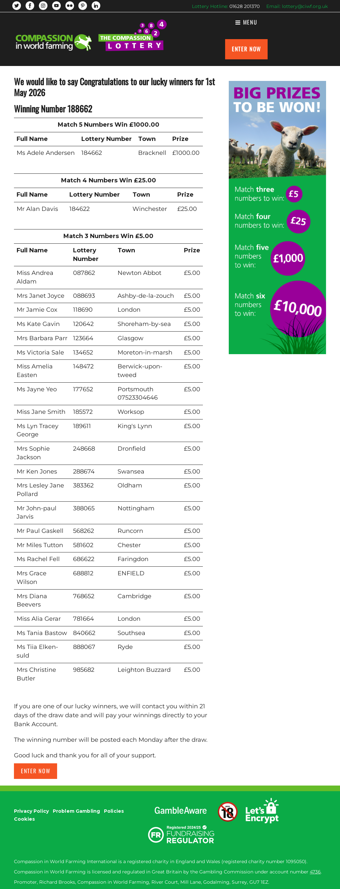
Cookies (24, 819)
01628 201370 (244, 6)
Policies (114, 811)
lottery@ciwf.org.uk (305, 6)
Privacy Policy (31, 811)
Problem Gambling (76, 811)
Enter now (35, 771)
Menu (246, 22)
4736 (315, 872)
